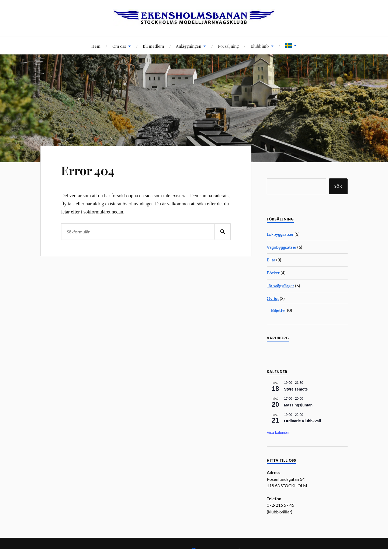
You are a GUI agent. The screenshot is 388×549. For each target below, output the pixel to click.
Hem (96, 46)
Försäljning (228, 46)
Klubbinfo (260, 46)
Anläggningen (188, 46)
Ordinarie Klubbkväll (302, 421)
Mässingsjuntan (298, 405)
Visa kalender (278, 432)
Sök (338, 186)
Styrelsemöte (296, 389)
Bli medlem (153, 46)
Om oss (119, 46)
